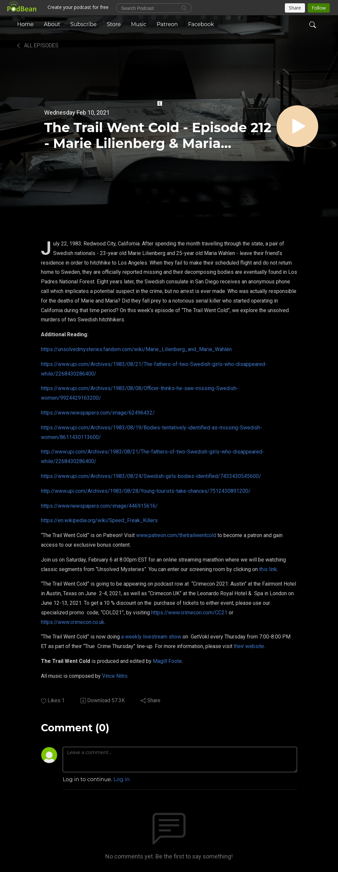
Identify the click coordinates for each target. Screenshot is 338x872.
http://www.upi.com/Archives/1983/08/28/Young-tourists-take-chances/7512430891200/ (146, 491)
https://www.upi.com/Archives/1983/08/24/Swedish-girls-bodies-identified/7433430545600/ (151, 476)
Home (25, 24)
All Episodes (37, 45)
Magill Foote (167, 661)
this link (268, 569)
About (52, 24)
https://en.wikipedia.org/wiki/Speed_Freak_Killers (99, 520)
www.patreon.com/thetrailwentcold (176, 535)
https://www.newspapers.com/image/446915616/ (99, 506)
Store (114, 24)
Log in (122, 779)
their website (249, 646)
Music (139, 24)
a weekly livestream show (151, 637)
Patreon (167, 24)
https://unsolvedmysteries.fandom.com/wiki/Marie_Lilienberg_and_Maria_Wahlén (136, 349)
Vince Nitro (114, 676)
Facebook (201, 24)
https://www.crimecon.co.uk (72, 622)
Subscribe (83, 24)
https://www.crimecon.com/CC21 (189, 612)
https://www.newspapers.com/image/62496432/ (98, 413)
